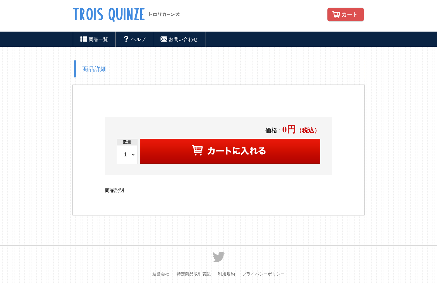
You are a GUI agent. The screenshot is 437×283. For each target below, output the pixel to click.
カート (349, 15)
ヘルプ (134, 40)
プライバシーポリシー (263, 274)
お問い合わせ (179, 40)
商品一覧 (94, 40)
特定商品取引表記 (194, 274)
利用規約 (226, 274)
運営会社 (160, 274)
